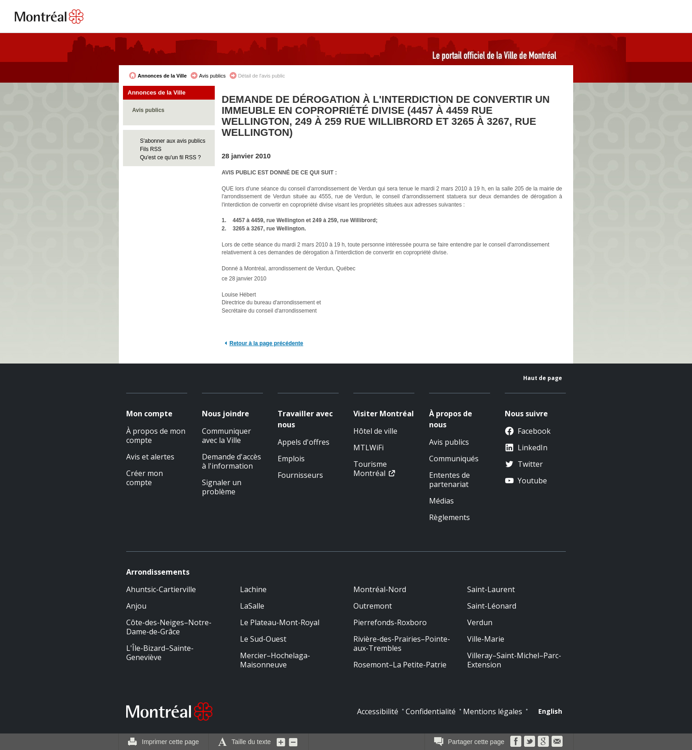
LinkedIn (526, 447)
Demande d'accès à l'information (231, 461)
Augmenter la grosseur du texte (281, 741)
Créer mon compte (144, 477)
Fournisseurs (300, 475)
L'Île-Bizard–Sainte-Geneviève (160, 652)
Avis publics (212, 75)
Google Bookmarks (543, 741)
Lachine (253, 589)
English (550, 711)
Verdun (479, 622)
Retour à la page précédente (266, 343)
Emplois (291, 458)
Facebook (528, 431)
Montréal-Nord (379, 589)
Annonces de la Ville (162, 75)
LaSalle (252, 606)
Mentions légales (492, 711)
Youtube (526, 480)
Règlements (449, 517)
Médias (441, 501)
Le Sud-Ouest (263, 639)
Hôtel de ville (375, 431)
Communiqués (454, 458)
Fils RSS (151, 149)
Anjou (136, 606)
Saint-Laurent (491, 589)
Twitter (524, 464)
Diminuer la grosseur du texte (293, 741)
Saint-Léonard (491, 606)
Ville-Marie (485, 639)
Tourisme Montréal (370, 468)
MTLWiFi (368, 447)
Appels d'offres (303, 442)
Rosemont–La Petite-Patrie (399, 665)
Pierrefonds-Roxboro (390, 622)
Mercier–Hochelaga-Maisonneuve (275, 660)
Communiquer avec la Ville (226, 435)
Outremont (372, 606)
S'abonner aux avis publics (172, 141)
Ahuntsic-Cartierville (161, 589)
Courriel (557, 741)
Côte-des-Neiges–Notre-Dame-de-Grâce (169, 627)
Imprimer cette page (170, 741)
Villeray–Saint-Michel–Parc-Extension (514, 660)
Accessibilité (377, 711)
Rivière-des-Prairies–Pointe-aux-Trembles (401, 643)
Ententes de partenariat (449, 479)
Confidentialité (431, 711)
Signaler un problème (221, 487)
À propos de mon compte (155, 435)
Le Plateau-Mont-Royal (279, 622)
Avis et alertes (150, 457)
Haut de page (542, 378)
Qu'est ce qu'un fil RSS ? (170, 157)
